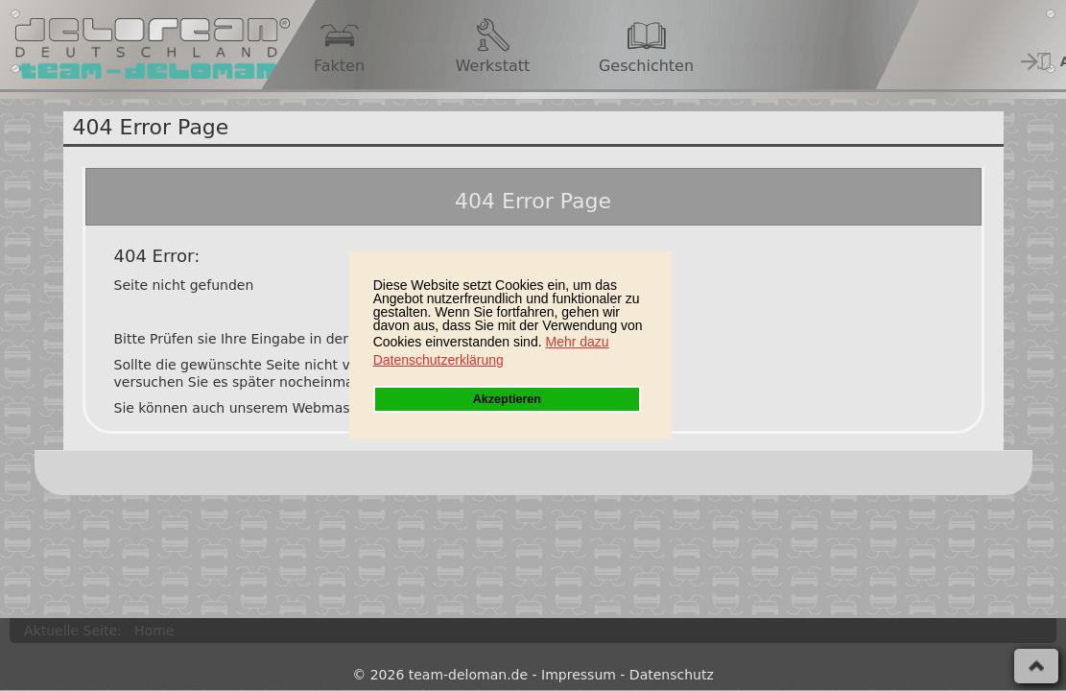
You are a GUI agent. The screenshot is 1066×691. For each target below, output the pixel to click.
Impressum (578, 674)
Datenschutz (671, 674)
